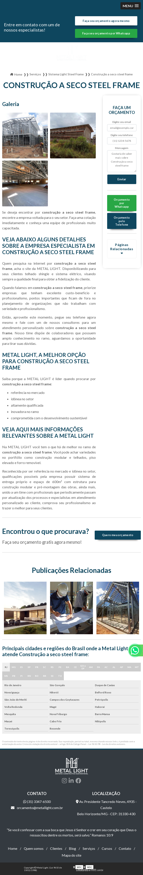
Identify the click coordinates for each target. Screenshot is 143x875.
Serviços (89, 848)
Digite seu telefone (122, 135)
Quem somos (34, 848)
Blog (72, 848)
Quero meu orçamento (117, 535)
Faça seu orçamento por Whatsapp (106, 33)
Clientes (56, 848)
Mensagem (121, 148)
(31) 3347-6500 (37, 801)
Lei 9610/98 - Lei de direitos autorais (106, 744)
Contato (125, 848)
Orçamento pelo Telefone (122, 221)
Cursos (107, 848)
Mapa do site (71, 855)
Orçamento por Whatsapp (122, 203)
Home (12, 848)
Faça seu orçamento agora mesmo (106, 21)
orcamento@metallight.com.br (37, 808)
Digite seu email (121, 122)
